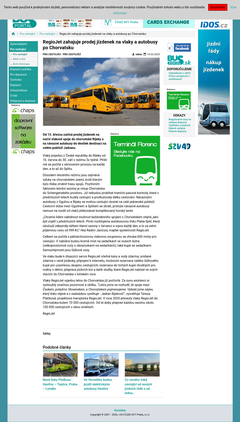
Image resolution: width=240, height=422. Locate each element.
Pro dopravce (18, 74)
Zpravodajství (18, 44)
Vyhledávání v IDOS (180, 73)
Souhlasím (217, 7)
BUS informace (21, 63)
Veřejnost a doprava (22, 101)
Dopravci (15, 85)
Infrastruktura (18, 90)
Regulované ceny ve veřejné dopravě (180, 121)
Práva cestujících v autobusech (179, 77)
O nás (13, 95)
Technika (16, 79)
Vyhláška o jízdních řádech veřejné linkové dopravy (179, 128)
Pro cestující (27, 34)
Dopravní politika (20, 69)
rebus (137, 54)
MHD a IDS (19, 59)
